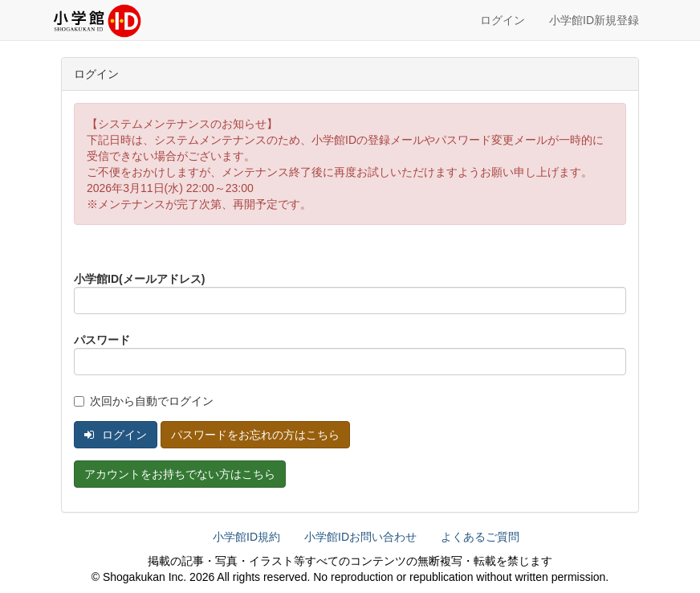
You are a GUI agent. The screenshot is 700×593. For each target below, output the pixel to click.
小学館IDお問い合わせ (360, 536)
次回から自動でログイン (144, 401)
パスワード (102, 339)
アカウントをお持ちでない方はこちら (179, 474)
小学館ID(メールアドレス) (139, 278)
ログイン (502, 20)
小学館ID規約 (246, 536)
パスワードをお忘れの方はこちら (255, 434)
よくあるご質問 (480, 536)
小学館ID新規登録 (594, 20)
